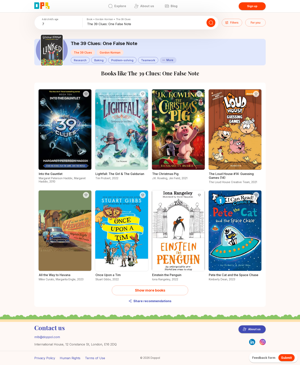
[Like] (86, 94)
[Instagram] (263, 344)
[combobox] (61, 24)
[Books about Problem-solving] (122, 60)
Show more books (150, 290)
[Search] (210, 22)
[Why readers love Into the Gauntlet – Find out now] (65, 138)
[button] (110, 52)
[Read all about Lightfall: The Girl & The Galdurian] (121, 136)
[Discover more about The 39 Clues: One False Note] (52, 50)
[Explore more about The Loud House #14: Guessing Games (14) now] (235, 138)
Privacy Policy (44, 358)
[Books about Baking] (99, 60)
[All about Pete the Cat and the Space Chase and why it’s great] (235, 238)
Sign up (252, 6)
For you (255, 22)
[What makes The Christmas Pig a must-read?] (178, 136)
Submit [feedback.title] (286, 358)
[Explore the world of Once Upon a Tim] (121, 238)
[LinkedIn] (252, 342)
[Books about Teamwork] (148, 60)
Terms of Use (95, 358)
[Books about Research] (80, 60)
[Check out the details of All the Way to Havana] (65, 238)
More (168, 60)
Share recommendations (149, 301)
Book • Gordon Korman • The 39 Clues (109, 19)
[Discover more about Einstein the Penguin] (178, 238)
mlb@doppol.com (47, 337)
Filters (231, 23)
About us (252, 329)
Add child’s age (50, 19)
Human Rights (70, 358)
